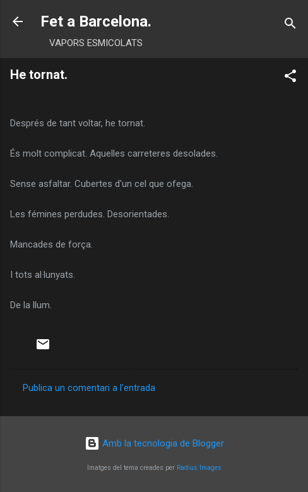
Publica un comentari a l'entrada (89, 387)
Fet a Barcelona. (95, 21)
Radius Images (199, 468)
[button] (290, 78)
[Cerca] (290, 25)
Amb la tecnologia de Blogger (154, 443)
